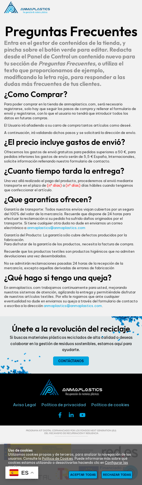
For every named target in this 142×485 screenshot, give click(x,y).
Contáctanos (70, 361)
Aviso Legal (24, 404)
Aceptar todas (83, 475)
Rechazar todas (117, 475)
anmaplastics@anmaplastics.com (56, 228)
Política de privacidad (63, 404)
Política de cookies (110, 404)
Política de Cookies (57, 458)
